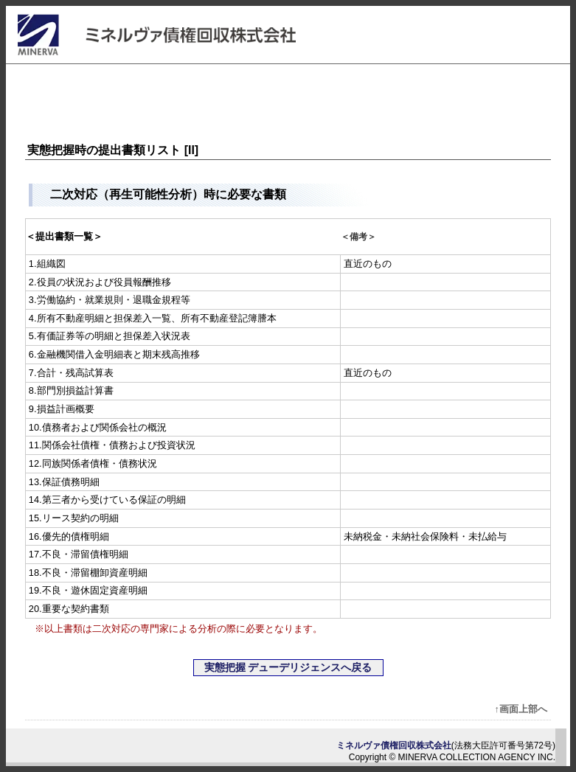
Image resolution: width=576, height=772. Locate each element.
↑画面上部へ (521, 708)
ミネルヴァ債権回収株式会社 (393, 745)
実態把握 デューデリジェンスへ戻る (288, 667)
